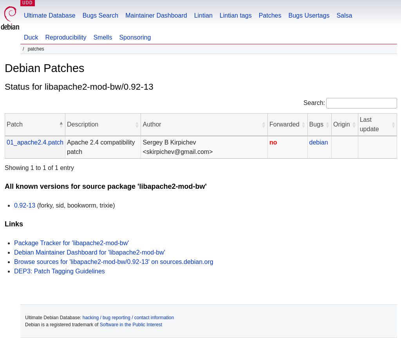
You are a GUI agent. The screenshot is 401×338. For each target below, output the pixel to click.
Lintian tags (236, 15)
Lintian (203, 15)
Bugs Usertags (308, 15)
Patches (270, 15)
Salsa (344, 15)
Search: (314, 102)
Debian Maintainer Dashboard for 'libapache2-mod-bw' (89, 252)
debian (318, 142)
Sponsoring (135, 37)
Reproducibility (65, 37)
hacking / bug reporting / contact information (128, 317)
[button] (61, 124)
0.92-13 (24, 205)
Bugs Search (101, 15)
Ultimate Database (50, 15)
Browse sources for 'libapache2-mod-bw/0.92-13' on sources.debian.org (113, 261)
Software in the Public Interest (131, 324)
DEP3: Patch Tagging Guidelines (59, 271)
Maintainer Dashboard (156, 15)
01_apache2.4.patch (35, 142)
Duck (31, 37)
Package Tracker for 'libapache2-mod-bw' (71, 243)
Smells (102, 37)
